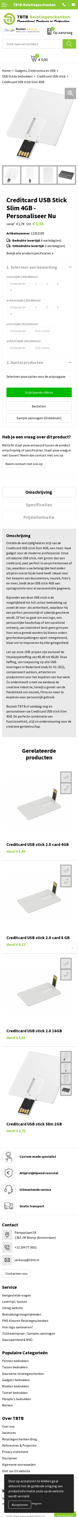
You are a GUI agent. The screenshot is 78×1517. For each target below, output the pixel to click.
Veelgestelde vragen (16, 1295)
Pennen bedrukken (15, 1361)
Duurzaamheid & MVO (17, 1340)
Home (6, 70)
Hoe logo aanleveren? (17, 1327)
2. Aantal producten (24, 362)
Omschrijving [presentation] (38, 492)
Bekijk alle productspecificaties (29, 253)
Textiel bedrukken (15, 1393)
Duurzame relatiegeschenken (23, 1373)
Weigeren (37, 1503)
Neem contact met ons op (24, 464)
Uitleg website (12, 1308)
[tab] (39, 492)
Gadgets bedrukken (16, 1380)
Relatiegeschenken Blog (19, 1439)
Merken (7, 1405)
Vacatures (9, 1433)
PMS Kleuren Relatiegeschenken (25, 1321)
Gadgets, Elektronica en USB (35, 70)
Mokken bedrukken (15, 1386)
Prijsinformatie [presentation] (38, 517)
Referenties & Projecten (19, 1445)
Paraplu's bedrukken (16, 1399)
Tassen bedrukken (15, 1367)
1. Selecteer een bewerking (31, 267)
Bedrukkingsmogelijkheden (21, 1314)
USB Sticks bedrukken (17, 76)
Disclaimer (9, 1458)
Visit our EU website (16, 1471)
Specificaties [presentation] (39, 505)
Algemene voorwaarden (19, 1464)
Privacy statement (15, 1452)
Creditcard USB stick (51, 76)
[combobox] (32, 44)
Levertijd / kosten (14, 1301)
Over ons (8, 1426)
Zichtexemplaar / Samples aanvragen (28, 1333)
